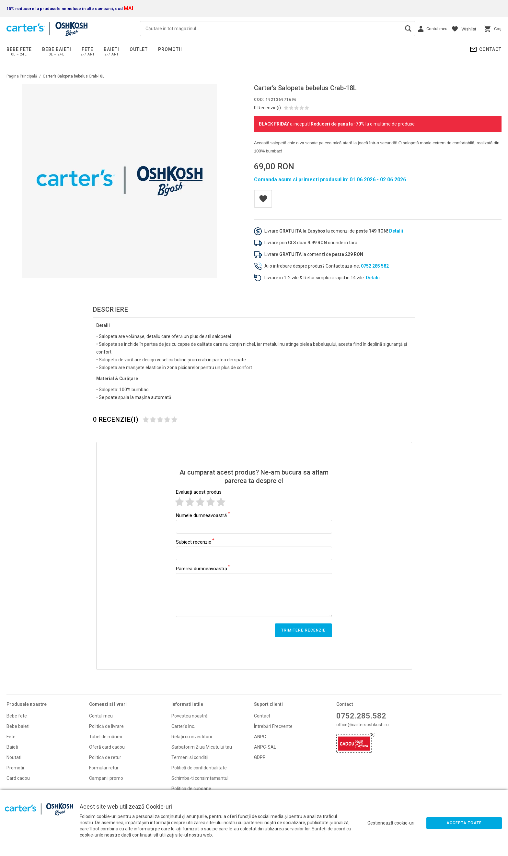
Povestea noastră (189, 715)
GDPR (260, 757)
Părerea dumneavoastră (201, 568)
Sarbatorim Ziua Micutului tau (201, 747)
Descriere (110, 309)
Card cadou (18, 778)
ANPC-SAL (265, 747)
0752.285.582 (361, 715)
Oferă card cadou (107, 747)
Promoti (14, 767)
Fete (87, 49)
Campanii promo (106, 778)
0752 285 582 (375, 266)
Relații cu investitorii (191, 736)
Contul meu (101, 715)
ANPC (260, 736)
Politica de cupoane (191, 788)
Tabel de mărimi (105, 736)
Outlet (139, 49)
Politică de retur (105, 757)
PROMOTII (170, 49)
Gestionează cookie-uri (390, 823)
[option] (119, 181)
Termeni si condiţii (189, 757)
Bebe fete (19, 49)
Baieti (111, 49)
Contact (490, 49)
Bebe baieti (56, 49)
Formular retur (104, 767)
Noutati (13, 757)
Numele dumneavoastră (201, 515)
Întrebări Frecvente (273, 726)
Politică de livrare (106, 726)
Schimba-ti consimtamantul (199, 778)
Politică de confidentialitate (199, 767)
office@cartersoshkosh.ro (362, 724)
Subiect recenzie (193, 541)
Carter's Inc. (183, 726)
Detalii (396, 231)
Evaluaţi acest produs (199, 492)
